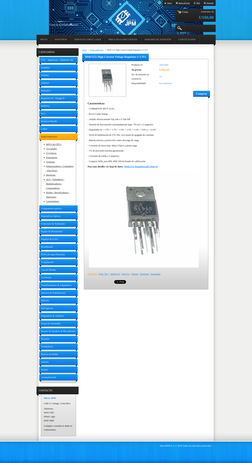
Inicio (84, 50)
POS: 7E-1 (104, 274)
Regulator (144, 274)
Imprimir (210, 3)
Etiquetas (92, 274)
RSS (198, 3)
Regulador (155, 274)
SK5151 (126, 274)
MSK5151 (115, 274)
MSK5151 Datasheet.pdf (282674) (141, 166)
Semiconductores (97, 50)
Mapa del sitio (184, 3)
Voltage (134, 274)
